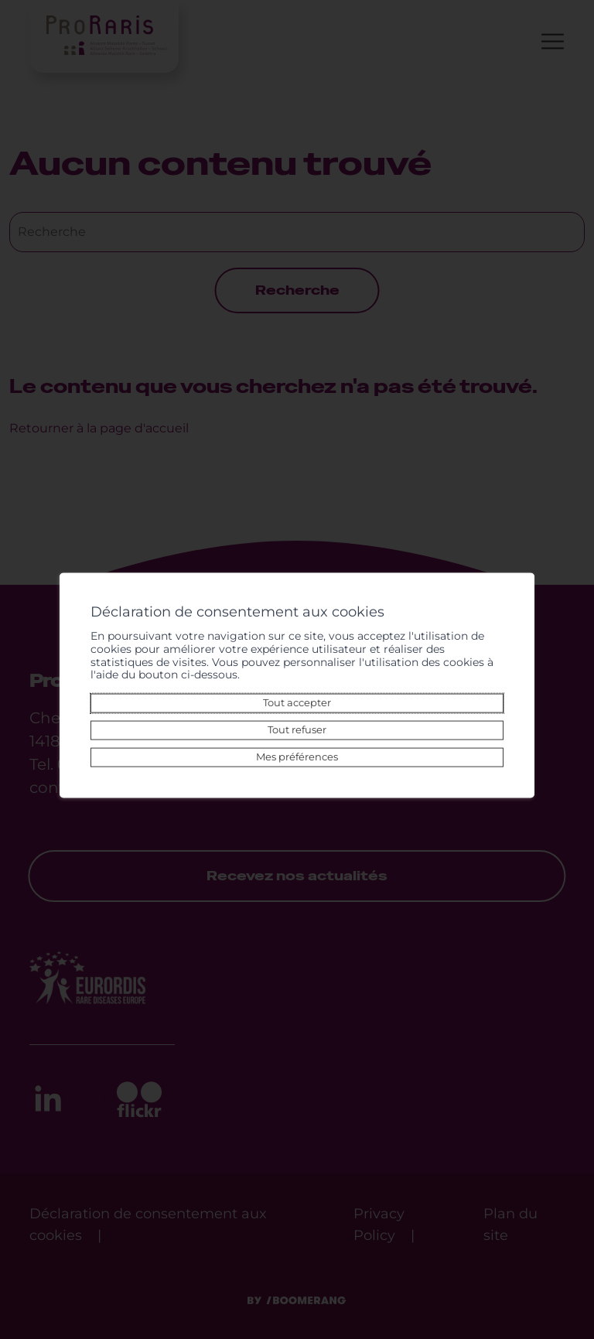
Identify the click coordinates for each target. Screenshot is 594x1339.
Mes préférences (297, 757)
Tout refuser (297, 730)
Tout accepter (297, 703)
